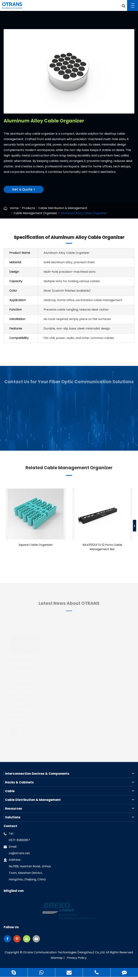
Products (28, 208)
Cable (69, 791)
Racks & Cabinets (69, 782)
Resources (69, 808)
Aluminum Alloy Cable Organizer (84, 213)
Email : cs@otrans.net (17, 849)
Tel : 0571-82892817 (17, 836)
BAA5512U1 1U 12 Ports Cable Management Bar (102, 547)
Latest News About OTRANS (69, 605)
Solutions (69, 817)
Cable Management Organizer (35, 213)
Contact (10, 826)
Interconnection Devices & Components (69, 773)
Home (14, 208)
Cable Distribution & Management (62, 208)
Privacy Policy (76, 958)
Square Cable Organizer (36, 545)
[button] (134, 525)
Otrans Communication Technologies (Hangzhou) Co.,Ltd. (64, 952)
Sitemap (57, 958)
